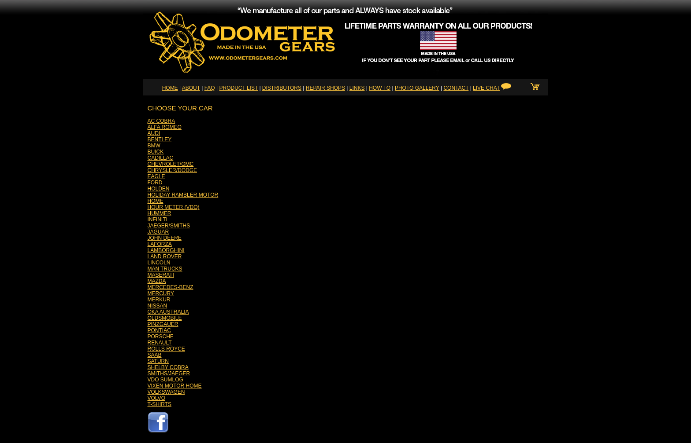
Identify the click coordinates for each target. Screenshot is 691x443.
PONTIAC (159, 330)
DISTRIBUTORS (281, 88)
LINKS (357, 88)
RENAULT (160, 343)
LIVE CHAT (486, 88)
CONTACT (455, 88)
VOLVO (156, 398)
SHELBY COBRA (168, 367)
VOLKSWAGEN (166, 392)
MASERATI (161, 275)
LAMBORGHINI (166, 250)
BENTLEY (160, 139)
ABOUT (191, 88)
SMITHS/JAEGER (169, 373)
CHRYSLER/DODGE (172, 170)
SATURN (158, 361)
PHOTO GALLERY (417, 88)
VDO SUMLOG (165, 380)
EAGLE (156, 176)
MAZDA (157, 281)
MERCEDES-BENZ (170, 287)
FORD (155, 182)
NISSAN (157, 306)
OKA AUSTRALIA (168, 312)
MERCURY (161, 293)
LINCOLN (159, 263)
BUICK (156, 152)
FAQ (209, 88)
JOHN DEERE (165, 238)
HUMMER (159, 213)
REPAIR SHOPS (325, 88)
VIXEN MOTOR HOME (175, 386)
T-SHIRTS (159, 404)
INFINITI (157, 219)
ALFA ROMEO (165, 127)
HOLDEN (159, 189)
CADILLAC (161, 158)
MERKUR (159, 300)
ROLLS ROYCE (166, 349)
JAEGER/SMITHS (169, 226)
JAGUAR (158, 232)
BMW (154, 146)
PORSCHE (161, 336)
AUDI (154, 133)
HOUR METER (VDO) (174, 207)
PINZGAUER (163, 324)
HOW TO (379, 88)
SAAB (155, 355)
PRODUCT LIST (238, 88)
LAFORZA (160, 244)
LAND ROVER (165, 256)
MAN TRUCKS (165, 269)
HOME (170, 88)
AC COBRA (161, 121)
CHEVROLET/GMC (171, 164)
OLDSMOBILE (165, 318)
